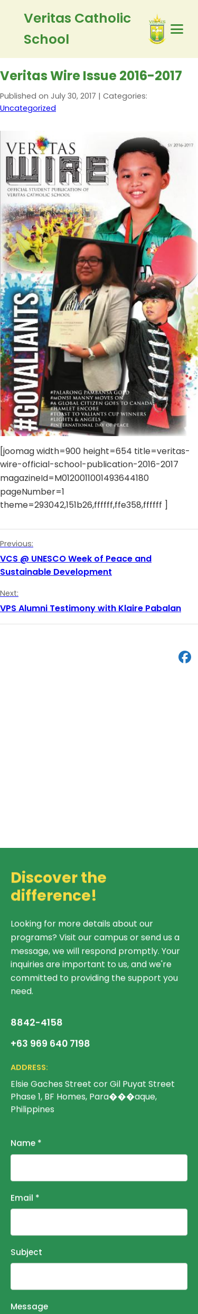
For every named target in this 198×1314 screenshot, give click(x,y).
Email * (25, 1199)
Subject (26, 1253)
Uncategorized (28, 108)
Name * (26, 1145)
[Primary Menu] (176, 29)
